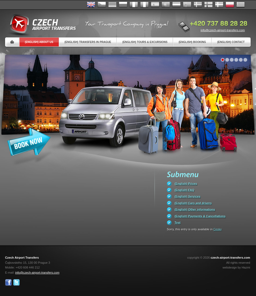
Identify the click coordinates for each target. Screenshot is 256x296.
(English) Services (187, 196)
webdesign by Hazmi (236, 267)
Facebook (8, 282)
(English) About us (39, 42)
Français (133, 4)
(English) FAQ (184, 190)
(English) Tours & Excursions (144, 42)
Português (166, 4)
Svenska (198, 4)
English (91, 4)
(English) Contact (231, 42)
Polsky (230, 4)
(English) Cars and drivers (193, 203)
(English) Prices (186, 183)
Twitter (16, 282)
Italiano (144, 4)
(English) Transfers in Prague (88, 42)
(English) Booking (192, 42)
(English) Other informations (195, 209)
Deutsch (112, 4)
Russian (123, 4)
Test (177, 222)
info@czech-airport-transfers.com (222, 30)
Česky (101, 4)
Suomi (208, 4)
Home (12, 42)
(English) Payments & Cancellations (200, 216)
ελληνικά (240, 4)
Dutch (176, 4)
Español (155, 4)
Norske (187, 4)
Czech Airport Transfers (40, 24)
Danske (219, 4)
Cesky (218, 229)
